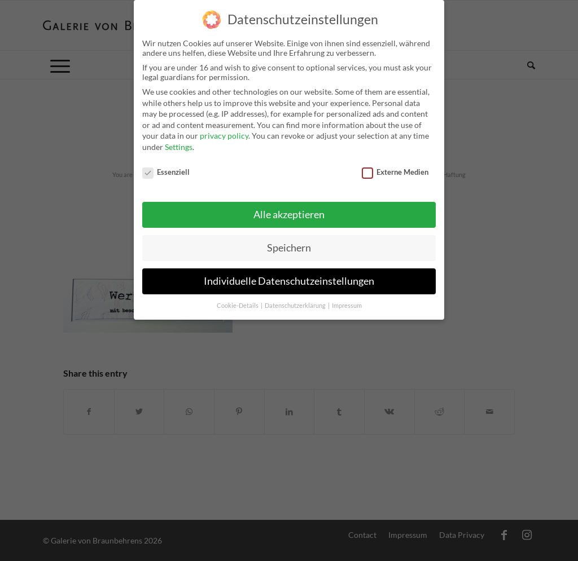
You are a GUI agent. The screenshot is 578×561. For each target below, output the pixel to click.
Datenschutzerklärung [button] (296, 299)
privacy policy (224, 129)
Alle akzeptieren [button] (289, 208)
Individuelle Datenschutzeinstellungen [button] (289, 275)
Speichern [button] (289, 242)
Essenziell (166, 165)
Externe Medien (395, 165)
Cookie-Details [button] (238, 299)
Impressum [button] (347, 299)
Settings (178, 140)
